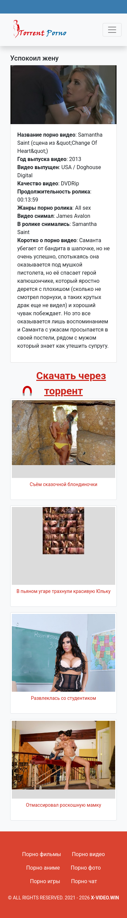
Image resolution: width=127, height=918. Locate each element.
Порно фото (86, 868)
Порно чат (84, 881)
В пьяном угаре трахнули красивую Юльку (64, 591)
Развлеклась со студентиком (63, 698)
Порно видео (88, 854)
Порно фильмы (41, 854)
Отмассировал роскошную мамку (63, 805)
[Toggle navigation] (112, 30)
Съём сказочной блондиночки (64, 484)
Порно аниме (43, 868)
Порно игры (45, 881)
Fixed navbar (43, 31)
